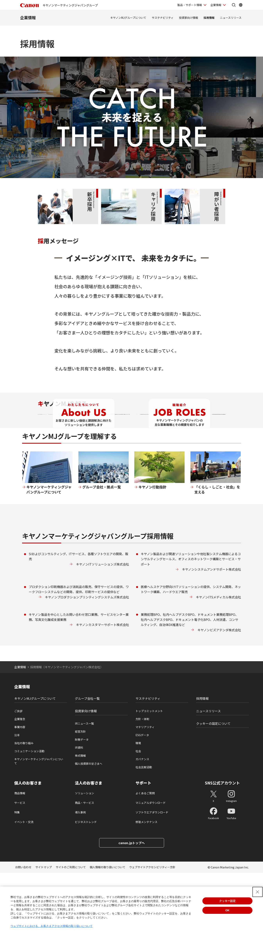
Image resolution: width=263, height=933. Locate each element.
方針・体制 (142, 779)
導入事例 (80, 872)
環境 (138, 803)
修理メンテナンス (146, 882)
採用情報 (209, 18)
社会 (138, 811)
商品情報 (19, 853)
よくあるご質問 (145, 853)
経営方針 (80, 792)
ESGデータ (142, 795)
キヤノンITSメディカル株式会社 (218, 657)
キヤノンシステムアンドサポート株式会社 (211, 629)
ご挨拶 (18, 771)
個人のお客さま (28, 843)
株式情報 (80, 816)
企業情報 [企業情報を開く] (215, 5)
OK (227, 910)
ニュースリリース (230, 18)
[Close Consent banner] (257, 892)
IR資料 (79, 808)
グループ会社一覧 (87, 758)
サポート (143, 843)
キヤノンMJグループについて (128, 18)
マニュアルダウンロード (151, 863)
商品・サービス (84, 863)
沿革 (17, 795)
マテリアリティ (145, 787)
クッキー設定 (227, 900)
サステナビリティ (162, 18)
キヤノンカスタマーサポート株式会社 (102, 685)
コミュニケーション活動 (29, 811)
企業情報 (28, 17)
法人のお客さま (88, 843)
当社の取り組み (23, 803)
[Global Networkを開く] (240, 5)
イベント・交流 (23, 882)
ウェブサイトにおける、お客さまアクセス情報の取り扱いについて (52, 926)
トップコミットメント (149, 771)
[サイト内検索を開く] (233, 5)
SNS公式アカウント (222, 843)
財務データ (82, 800)
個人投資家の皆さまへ (88, 824)
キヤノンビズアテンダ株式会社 (219, 690)
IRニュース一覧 (84, 784)
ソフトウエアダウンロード (152, 872)
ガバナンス (142, 819)
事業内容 (19, 787)
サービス (19, 863)
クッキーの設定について (213, 783)
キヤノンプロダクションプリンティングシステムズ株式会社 (87, 657)
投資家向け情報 (188, 18)
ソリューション (84, 853)
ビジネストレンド (86, 882)
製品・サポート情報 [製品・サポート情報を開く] (189, 5)
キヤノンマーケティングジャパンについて (38, 821)
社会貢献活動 (144, 827)
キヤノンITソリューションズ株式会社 (102, 624)
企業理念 (19, 779)
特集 (17, 872)
